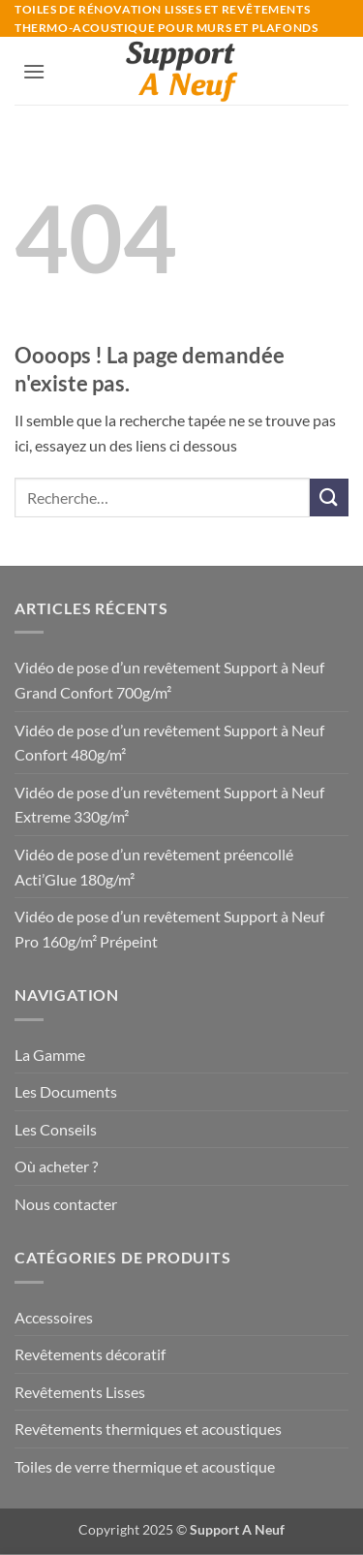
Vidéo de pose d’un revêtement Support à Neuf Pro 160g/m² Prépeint (169, 928)
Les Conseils (56, 1129)
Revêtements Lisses (80, 1392)
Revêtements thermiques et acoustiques (148, 1428)
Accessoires (54, 1317)
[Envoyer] (329, 497)
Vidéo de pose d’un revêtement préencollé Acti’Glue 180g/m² (154, 866)
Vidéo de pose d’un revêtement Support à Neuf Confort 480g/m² (169, 742)
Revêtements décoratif (90, 1354)
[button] (33, 71)
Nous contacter (66, 1204)
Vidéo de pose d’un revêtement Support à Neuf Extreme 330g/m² (169, 804)
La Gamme (50, 1054)
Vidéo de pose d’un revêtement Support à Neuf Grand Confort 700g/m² (169, 679)
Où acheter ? (56, 1166)
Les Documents (66, 1091)
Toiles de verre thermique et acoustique (145, 1466)
